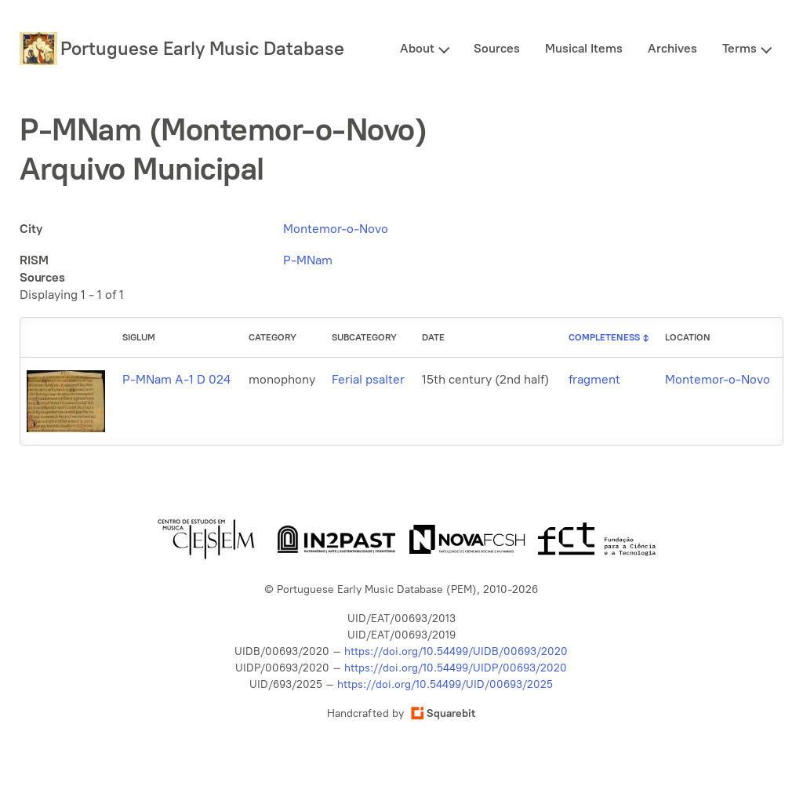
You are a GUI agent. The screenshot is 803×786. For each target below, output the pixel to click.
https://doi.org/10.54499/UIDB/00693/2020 (456, 651)
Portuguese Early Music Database (202, 48)
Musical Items (584, 48)
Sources (497, 48)
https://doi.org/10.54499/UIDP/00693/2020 (455, 668)
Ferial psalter (368, 379)
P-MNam (307, 260)
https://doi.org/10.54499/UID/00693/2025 (445, 684)
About (417, 48)
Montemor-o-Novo (335, 228)
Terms (739, 48)
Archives (672, 48)
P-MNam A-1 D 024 (176, 379)
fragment (594, 379)
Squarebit (443, 713)
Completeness (604, 337)
